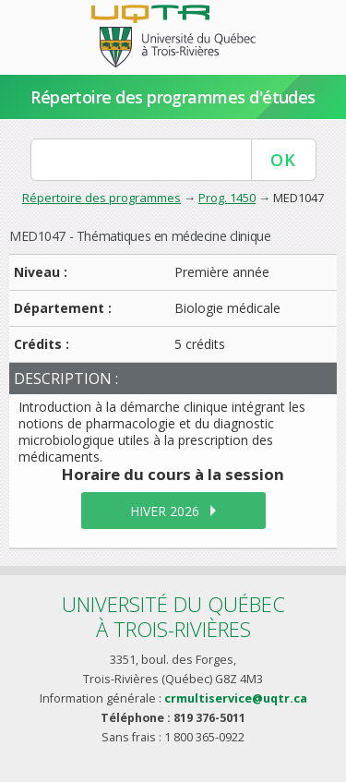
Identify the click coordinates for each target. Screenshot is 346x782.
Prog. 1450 (227, 197)
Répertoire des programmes (101, 197)
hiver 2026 (164, 511)
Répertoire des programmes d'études (173, 97)
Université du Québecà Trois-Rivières (173, 616)
